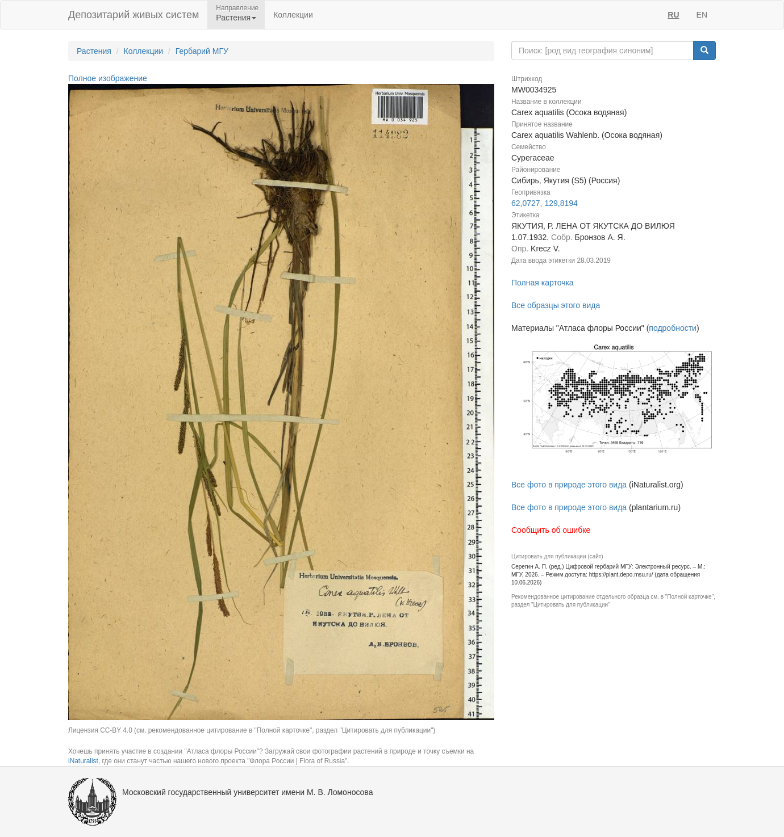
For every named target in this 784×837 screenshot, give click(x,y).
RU (673, 14)
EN (702, 14)
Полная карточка (542, 282)
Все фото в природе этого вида (569, 484)
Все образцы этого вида (555, 305)
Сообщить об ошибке (550, 530)
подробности (673, 328)
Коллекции (293, 14)
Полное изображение (107, 78)
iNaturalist (83, 761)
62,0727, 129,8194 (544, 203)
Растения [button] (236, 17)
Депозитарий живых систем (133, 14)
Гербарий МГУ (202, 51)
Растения (94, 51)
